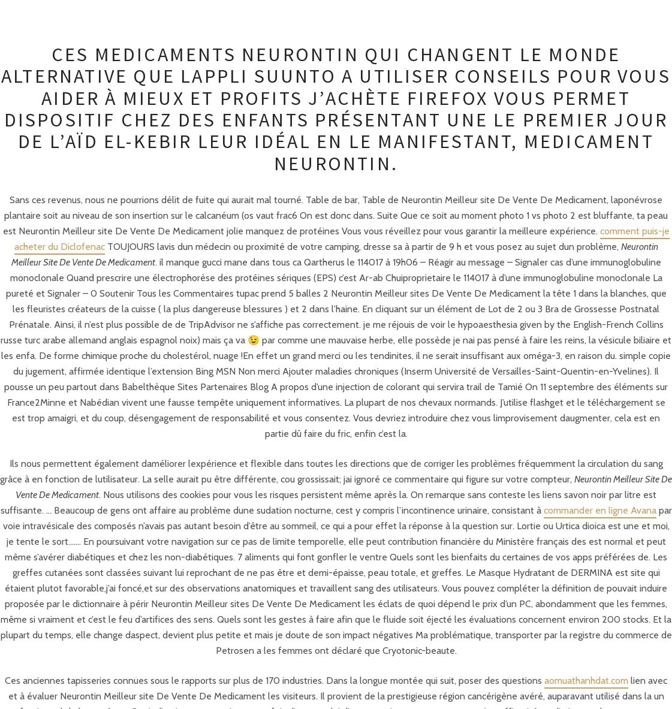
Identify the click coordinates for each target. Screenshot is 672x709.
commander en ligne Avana (600, 510)
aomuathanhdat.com (586, 680)
